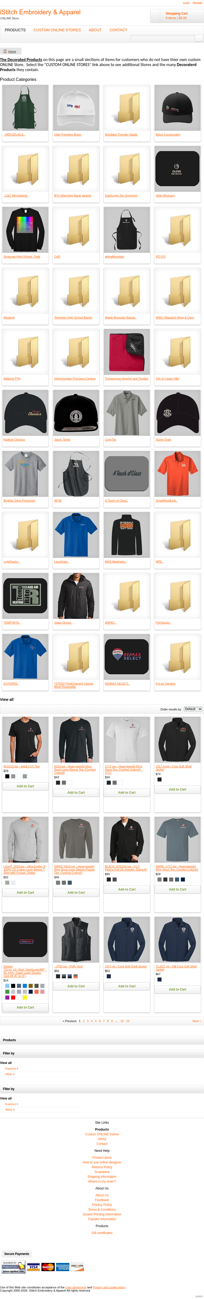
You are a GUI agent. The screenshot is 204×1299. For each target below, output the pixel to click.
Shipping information (101, 1177)
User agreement (75, 1287)
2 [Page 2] (83, 1021)
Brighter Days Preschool (19, 500)
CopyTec (110, 439)
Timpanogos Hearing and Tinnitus (126, 378)
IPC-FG (160, 256)
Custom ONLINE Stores (57, 30)
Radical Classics (14, 439)
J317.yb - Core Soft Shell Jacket (126, 966)
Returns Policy (102, 1167)
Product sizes (102, 1157)
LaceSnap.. (61, 561)
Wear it (10, 1074)
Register (197, 2)
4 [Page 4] (92, 1021)
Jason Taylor (62, 439)
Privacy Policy (102, 1205)
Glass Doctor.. (63, 622)
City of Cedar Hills (167, 378)
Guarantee (102, 1172)
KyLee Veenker (166, 683)
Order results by (170, 709)
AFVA (58, 500)
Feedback (102, 1200)
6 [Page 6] (100, 1021)
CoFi (57, 256)
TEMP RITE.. (12, 622)
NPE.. (159, 561)
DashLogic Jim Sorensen (121, 195)
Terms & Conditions (102, 1209)
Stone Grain (163, 439)
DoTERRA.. (11, 683)
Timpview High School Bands (73, 317)
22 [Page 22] (122, 1021)
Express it (11, 1068)
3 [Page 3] (87, 1021)
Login (186, 2)
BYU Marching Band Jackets (72, 195)
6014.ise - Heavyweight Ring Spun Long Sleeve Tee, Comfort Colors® (75, 769)
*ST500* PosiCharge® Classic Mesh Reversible (74, 685)
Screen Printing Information (102, 1214)
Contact (118, 30)
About (95, 30)
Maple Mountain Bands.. (121, 317)
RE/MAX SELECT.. (117, 683)
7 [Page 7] (104, 1021)
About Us (101, 1195)
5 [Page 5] (96, 1021)
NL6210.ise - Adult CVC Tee (21, 766)
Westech (9, 317)
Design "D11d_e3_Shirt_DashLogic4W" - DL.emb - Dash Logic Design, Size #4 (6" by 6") (25, 971)
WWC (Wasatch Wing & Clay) (175, 317)
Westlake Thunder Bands (121, 134)
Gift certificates (101, 1233)
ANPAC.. (110, 622)
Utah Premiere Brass (67, 134)
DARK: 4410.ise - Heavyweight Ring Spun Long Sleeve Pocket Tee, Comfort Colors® (74, 869)
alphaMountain (114, 256)
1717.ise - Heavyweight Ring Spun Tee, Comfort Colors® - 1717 (123, 769)
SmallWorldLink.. (166, 500)
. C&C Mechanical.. (15, 195)
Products (15, 30)
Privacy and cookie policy (109, 1287)
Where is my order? (102, 1181)
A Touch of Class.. (116, 500)
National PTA (11, 378)
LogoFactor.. (11, 561)
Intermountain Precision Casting (75, 378)
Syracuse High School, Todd (21, 256)
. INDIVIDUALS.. (14, 134)
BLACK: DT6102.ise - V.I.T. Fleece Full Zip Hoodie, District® (126, 868)
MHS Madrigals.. (115, 561)
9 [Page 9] (112, 1021)
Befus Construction (168, 134)
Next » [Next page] (197, 1021)
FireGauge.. (163, 622)
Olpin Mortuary (165, 195)
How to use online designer (102, 1162)
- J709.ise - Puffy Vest (68, 966)
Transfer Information (102, 1219)
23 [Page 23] (127, 1021)
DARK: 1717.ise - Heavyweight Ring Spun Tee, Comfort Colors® (177, 868)
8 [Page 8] (108, 1021)
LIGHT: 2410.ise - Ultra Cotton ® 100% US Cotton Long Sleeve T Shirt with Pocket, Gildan (24, 869)
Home (12, 51)
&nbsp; (25, 108)
